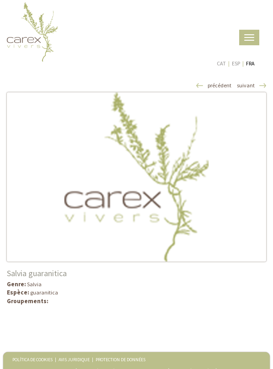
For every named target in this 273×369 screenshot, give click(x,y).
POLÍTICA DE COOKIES (32, 360)
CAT (221, 63)
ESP (236, 63)
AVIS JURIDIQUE (74, 360)
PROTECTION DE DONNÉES (120, 360)
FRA (250, 63)
